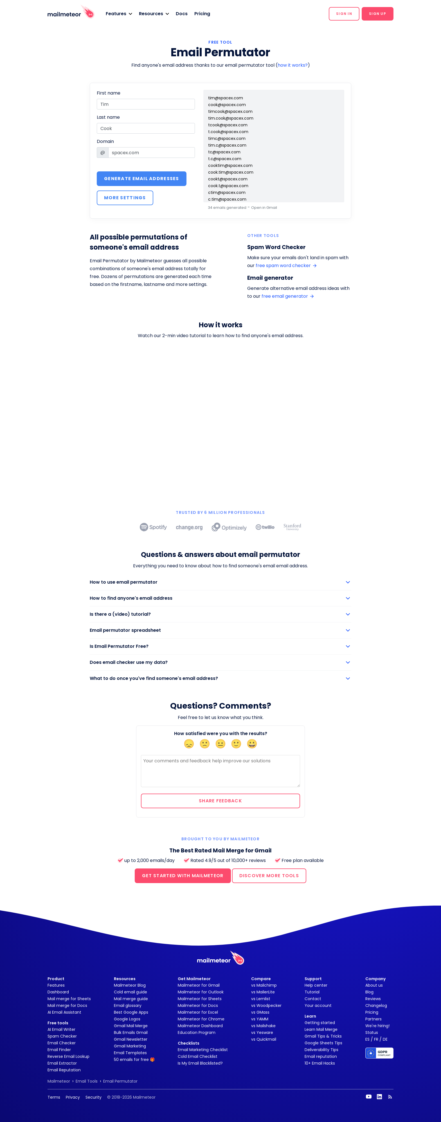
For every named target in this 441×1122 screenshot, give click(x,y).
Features (56, 985)
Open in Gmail (264, 207)
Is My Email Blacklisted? (200, 1063)
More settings (125, 197)
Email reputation (321, 1056)
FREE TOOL (220, 42)
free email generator (288, 296)
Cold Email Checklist (197, 1056)
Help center (316, 985)
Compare (261, 979)
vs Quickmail (263, 1039)
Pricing (202, 13)
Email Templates (130, 1053)
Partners (373, 1019)
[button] (119, 13)
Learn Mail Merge (321, 1029)
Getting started (320, 1022)
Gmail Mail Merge (131, 1026)
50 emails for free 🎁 (134, 1059)
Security (94, 1097)
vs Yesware (262, 1032)
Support (313, 979)
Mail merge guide (131, 999)
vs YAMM (259, 1019)
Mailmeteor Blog (130, 985)
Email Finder (59, 1049)
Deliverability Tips (321, 1049)
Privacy (73, 1097)
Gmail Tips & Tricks (323, 1036)
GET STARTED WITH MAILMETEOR (183, 875)
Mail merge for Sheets (69, 999)
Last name (108, 117)
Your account (318, 1005)
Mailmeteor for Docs (198, 1005)
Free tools (58, 1023)
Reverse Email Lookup (68, 1056)
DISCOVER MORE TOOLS (269, 875)
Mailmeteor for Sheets (200, 999)
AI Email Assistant (64, 1012)
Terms (54, 1097)
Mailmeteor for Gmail (199, 985)
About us (374, 985)
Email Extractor (62, 1063)
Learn (310, 1016)
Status (371, 1032)
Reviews (373, 999)
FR (376, 1039)
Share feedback (220, 801)
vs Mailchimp (264, 985)
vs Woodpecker (266, 1005)
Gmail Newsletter (130, 1039)
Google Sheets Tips (323, 1043)
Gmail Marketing (130, 1046)
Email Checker (62, 1043)
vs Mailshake (263, 1026)
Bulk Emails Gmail (131, 1032)
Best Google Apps (131, 1012)
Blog (369, 992)
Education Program (196, 1032)
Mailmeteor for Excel (198, 1012)
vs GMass (260, 1012)
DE (385, 1039)
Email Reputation (64, 1070)
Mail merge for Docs (67, 1005)
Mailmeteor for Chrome (201, 1019)
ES (367, 1039)
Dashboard (58, 992)
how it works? (293, 65)
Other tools (263, 235)
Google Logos (127, 1019)
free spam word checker (286, 265)
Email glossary (127, 1005)
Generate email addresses (141, 178)
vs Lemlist (260, 999)
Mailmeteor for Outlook (201, 992)
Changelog (376, 1005)
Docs (182, 13)
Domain (105, 141)
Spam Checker (62, 1036)
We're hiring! (377, 1026)
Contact (313, 999)
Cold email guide (130, 992)
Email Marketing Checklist (203, 1049)
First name (108, 93)
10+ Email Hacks (320, 1063)
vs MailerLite (263, 992)
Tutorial (312, 992)
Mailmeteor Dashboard (200, 1026)
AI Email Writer (61, 1029)
